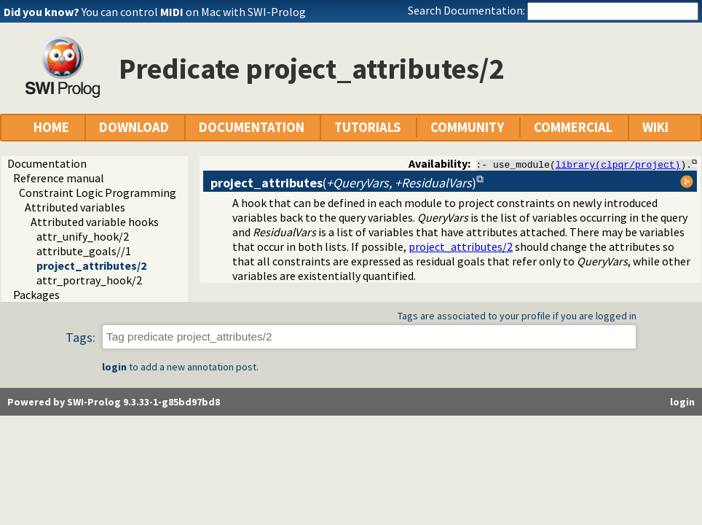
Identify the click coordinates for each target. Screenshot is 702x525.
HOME (51, 127)
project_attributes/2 (91, 265)
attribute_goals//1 (83, 251)
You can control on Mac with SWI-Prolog (194, 11)
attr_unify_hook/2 (82, 236)
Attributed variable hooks (95, 221)
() (343, 182)
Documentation (47, 163)
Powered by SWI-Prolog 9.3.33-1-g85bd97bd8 (113, 401)
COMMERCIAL (573, 127)
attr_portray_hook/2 (89, 280)
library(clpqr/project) (618, 164)
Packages (36, 294)
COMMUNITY (467, 127)
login (114, 366)
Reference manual (58, 178)
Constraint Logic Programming (97, 192)
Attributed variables (75, 207)
